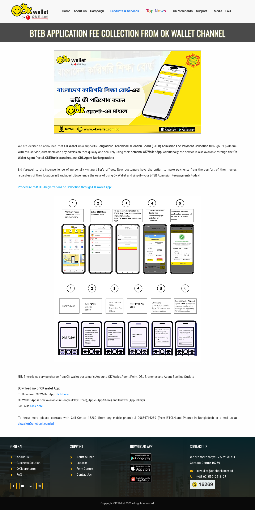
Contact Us (81, 474)
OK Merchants (183, 11)
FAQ (228, 11)
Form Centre (81, 469)
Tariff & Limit (82, 457)
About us (19, 457)
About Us (80, 11)
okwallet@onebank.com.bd (36, 424)
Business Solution (25, 463)
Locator (78, 463)
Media (218, 11)
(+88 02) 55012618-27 (208, 477)
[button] (98, 11)
